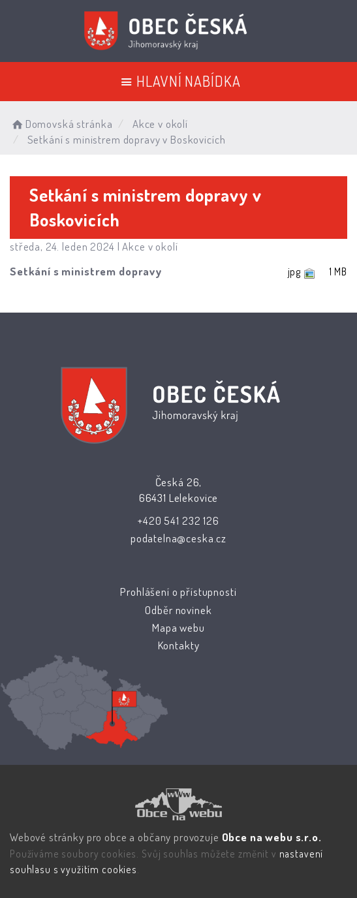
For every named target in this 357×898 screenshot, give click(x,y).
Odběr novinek (178, 610)
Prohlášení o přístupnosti (178, 591)
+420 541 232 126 (178, 520)
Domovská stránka (61, 124)
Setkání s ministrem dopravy (86, 271)
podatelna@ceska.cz (178, 538)
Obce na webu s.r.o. (272, 837)
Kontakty (178, 645)
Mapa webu (178, 627)
